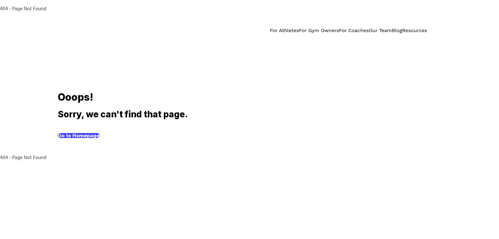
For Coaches (354, 30)
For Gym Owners (319, 30)
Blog (397, 30)
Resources (414, 30)
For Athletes (284, 30)
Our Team (380, 30)
